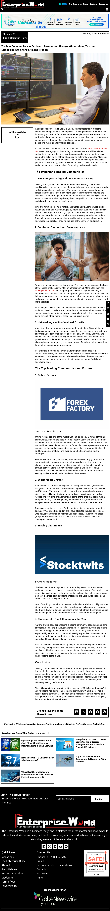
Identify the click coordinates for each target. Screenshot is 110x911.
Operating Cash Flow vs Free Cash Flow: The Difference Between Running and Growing (37, 743)
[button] (76, 711)
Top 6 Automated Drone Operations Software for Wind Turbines (91, 758)
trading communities (44, 290)
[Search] (2, 9)
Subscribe (103, 4)
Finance (7, 34)
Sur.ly (101, 869)
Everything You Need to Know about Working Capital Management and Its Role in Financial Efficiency (91, 743)
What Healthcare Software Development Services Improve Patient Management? (37, 774)
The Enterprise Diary (78, 4)
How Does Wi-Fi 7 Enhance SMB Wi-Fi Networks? (37, 758)
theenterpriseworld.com (96, 863)
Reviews (93, 4)
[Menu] (107, 9)
